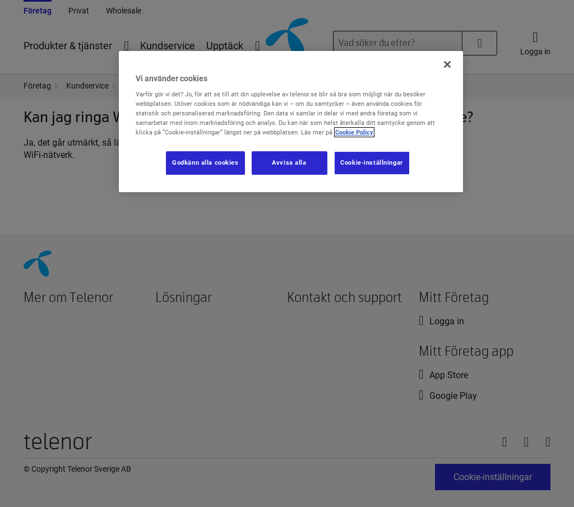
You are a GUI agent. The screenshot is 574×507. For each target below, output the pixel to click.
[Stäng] (447, 64)
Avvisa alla (289, 162)
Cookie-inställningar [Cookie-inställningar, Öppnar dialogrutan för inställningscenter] (371, 162)
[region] (291, 122)
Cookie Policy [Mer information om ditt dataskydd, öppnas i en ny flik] (354, 132)
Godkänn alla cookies (205, 162)
